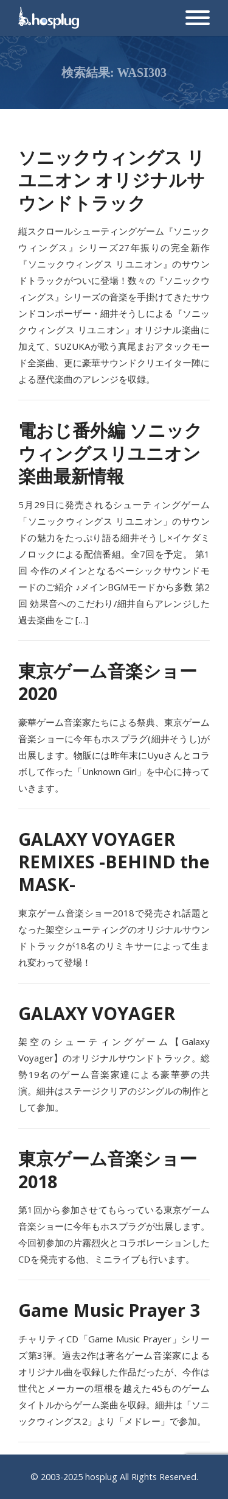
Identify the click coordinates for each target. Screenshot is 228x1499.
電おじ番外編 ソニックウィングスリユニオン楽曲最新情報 (110, 452)
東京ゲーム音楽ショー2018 (107, 1169)
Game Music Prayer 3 (108, 1310)
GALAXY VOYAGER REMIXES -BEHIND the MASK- (114, 861)
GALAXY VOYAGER (96, 1013)
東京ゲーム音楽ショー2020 (107, 682)
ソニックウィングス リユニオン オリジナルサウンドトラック (111, 179)
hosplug (101, 1477)
